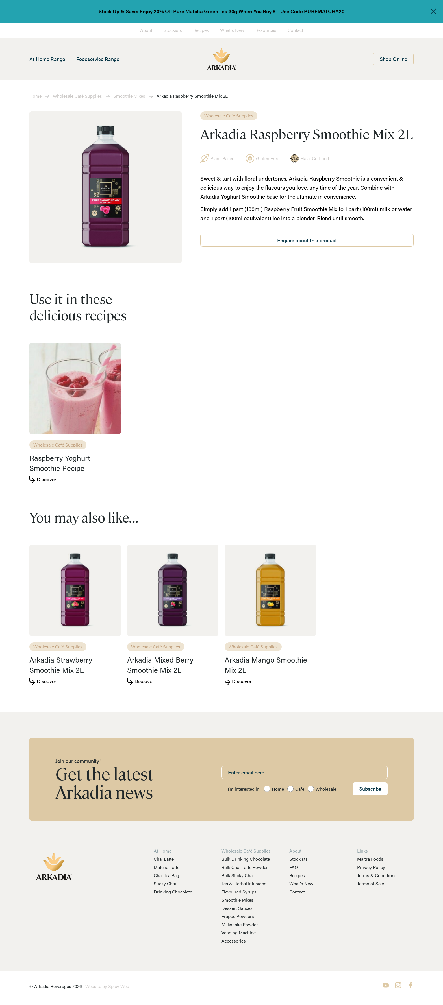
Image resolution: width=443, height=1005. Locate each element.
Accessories (234, 941)
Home (35, 96)
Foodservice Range (97, 58)
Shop (393, 58)
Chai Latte (164, 859)
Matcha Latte (166, 867)
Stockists (173, 30)
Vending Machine (239, 932)
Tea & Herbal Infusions (244, 883)
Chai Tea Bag (166, 875)
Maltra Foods (370, 859)
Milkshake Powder (240, 924)
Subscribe (370, 788)
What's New (232, 30)
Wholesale (326, 789)
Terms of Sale (370, 883)
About (146, 30)
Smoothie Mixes (129, 96)
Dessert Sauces (237, 908)
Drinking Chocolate (173, 891)
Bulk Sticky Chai (238, 875)
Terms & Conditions (377, 875)
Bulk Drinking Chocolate (246, 859)
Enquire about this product (307, 240)
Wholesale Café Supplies (77, 96)
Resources (265, 30)
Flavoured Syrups (239, 891)
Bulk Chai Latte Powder (245, 867)
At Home (162, 850)
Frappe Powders (238, 916)
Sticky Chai (165, 883)
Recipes (201, 30)
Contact (295, 30)
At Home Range (47, 58)
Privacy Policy (371, 867)
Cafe (299, 789)
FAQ (293, 867)
